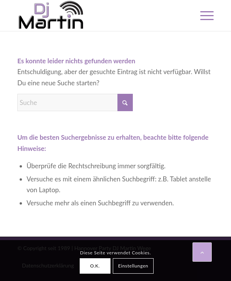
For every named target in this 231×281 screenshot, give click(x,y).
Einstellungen (133, 266)
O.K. (95, 266)
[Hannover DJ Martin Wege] (95, 15)
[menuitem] (203, 15)
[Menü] (203, 15)
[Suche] (75, 102)
